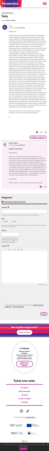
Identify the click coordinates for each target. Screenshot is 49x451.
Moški (14, 221)
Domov (3, 8)
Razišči (8, 8)
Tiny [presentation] (45, 284)
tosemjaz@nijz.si (30, 417)
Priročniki (24, 402)
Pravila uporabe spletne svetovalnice (15, 201)
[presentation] (3, 249)
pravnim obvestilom (18, 306)
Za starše (24, 395)
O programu (24, 388)
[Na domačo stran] (10, 3)
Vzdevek (4, 207)
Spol (3, 219)
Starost (4, 230)
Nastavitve (23, 448)
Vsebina (4, 246)
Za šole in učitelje (24, 399)
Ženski (6, 221)
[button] (3, 249)
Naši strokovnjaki (24, 391)
